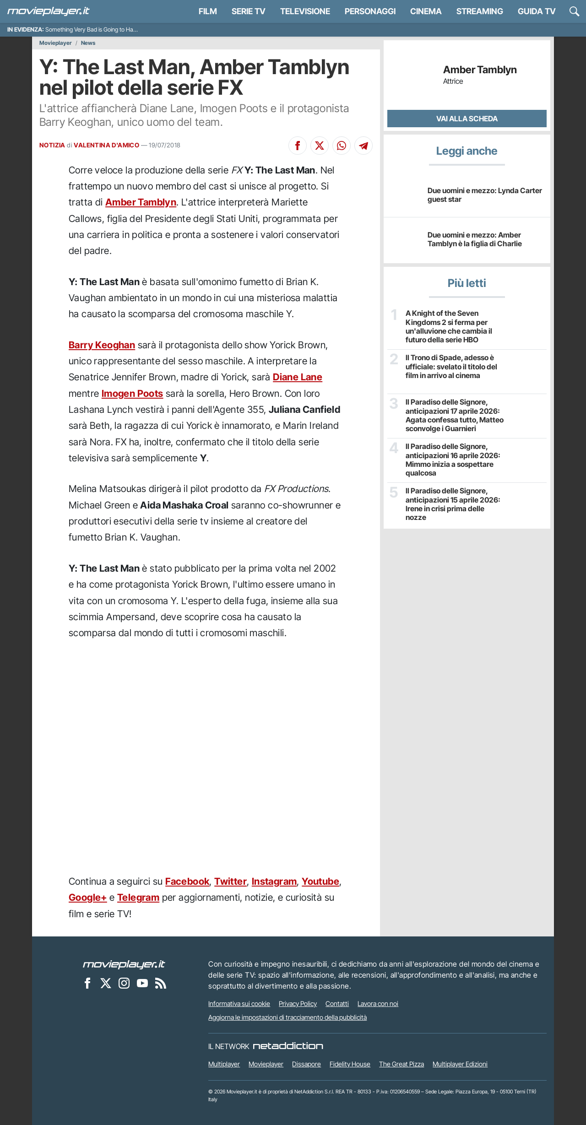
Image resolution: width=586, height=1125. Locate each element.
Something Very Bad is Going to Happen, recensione (111, 29)
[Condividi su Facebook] (297, 145)
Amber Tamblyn (140, 202)
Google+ (88, 897)
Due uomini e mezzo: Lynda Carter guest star (485, 195)
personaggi (370, 11)
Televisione (305, 11)
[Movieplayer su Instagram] (124, 983)
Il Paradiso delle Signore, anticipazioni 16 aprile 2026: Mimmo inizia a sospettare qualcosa (453, 459)
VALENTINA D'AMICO (106, 145)
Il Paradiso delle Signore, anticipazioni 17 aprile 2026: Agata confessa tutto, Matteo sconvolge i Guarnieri (455, 415)
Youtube (320, 881)
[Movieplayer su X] (106, 983)
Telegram (138, 897)
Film (208, 11)
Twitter (230, 881)
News (88, 43)
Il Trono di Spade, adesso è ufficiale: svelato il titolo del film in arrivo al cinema (451, 366)
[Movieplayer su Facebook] (87, 983)
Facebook (187, 881)
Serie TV (249, 11)
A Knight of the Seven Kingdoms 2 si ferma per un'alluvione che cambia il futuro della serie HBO (449, 326)
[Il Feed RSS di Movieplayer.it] (161, 983)
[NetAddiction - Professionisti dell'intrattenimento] (288, 1046)
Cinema (426, 11)
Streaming (479, 11)
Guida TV (537, 11)
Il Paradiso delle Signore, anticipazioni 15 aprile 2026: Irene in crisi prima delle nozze (453, 504)
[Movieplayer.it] (48, 11)
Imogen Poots (132, 393)
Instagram (274, 881)
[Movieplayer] (124, 963)
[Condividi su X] (319, 145)
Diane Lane (297, 377)
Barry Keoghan (102, 345)
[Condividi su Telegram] (363, 145)
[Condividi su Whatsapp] (341, 145)
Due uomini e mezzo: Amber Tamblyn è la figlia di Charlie (475, 239)
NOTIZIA (52, 145)
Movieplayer (55, 43)
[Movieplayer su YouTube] (142, 983)
